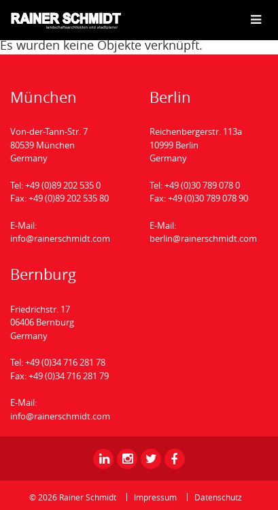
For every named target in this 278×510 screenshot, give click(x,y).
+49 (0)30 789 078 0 (202, 185)
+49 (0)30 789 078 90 (208, 198)
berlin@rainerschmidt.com (203, 238)
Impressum (155, 497)
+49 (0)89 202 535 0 (63, 185)
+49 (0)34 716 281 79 (69, 376)
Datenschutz (218, 497)
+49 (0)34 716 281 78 (65, 362)
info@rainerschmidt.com (60, 238)
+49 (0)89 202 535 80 (69, 198)
